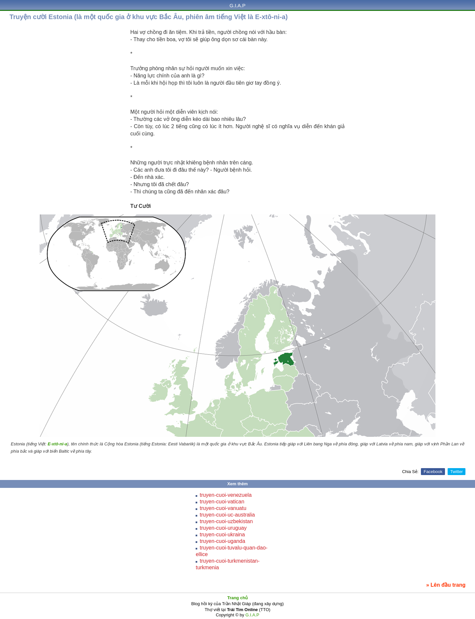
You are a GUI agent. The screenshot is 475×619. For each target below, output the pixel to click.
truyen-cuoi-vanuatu (223, 508)
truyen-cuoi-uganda (222, 541)
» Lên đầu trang (445, 585)
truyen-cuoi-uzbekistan (226, 521)
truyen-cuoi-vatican (222, 501)
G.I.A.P (237, 5)
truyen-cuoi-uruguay (223, 528)
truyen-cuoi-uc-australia (227, 515)
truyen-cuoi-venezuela (225, 495)
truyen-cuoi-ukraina (222, 534)
